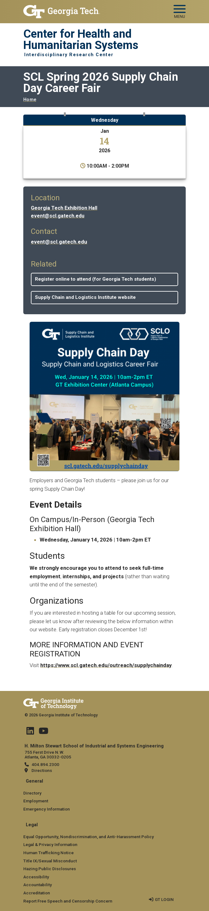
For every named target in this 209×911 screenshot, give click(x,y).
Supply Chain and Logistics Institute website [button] (85, 297)
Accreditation (36, 892)
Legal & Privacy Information (50, 844)
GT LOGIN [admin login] (164, 899)
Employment (35, 800)
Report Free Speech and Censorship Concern (67, 900)
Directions (41, 770)
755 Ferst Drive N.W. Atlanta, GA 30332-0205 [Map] (48, 754)
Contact (44, 231)
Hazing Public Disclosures (49, 868)
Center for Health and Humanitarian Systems (80, 39)
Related (44, 264)
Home (29, 99)
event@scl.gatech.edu (57, 216)
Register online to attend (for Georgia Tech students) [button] (95, 279)
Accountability (37, 884)
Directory (32, 792)
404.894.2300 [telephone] (45, 764)
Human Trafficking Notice (48, 852)
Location (45, 198)
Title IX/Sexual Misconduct (50, 860)
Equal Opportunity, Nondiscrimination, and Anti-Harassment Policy (88, 836)
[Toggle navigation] (179, 9)
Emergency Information (46, 808)
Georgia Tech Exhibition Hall (64, 208)
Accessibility (36, 876)
